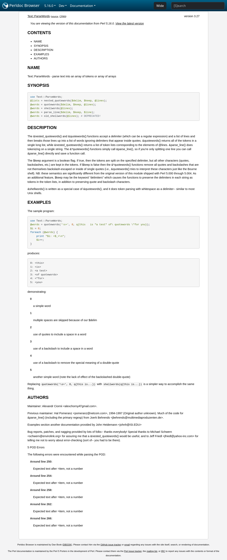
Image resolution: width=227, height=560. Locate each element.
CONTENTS (39, 32)
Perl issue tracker (133, 551)
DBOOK (67, 544)
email (127, 544)
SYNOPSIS (41, 45)
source (54, 16)
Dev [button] (62, 6)
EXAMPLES (41, 54)
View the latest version (129, 23)
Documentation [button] (81, 6)
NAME (38, 41)
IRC (163, 551)
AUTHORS (41, 58)
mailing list (152, 551)
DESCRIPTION (43, 49)
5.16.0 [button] (48, 6)
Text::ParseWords (38, 16)
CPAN (62, 16)
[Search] (198, 5)
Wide (160, 6)
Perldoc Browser (21, 6)
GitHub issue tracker (110, 544)
